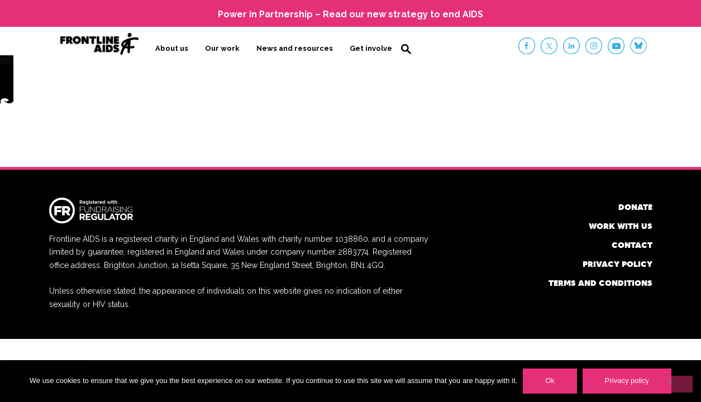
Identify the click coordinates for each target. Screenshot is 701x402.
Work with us (620, 225)
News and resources (294, 48)
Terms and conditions (600, 282)
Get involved (373, 48)
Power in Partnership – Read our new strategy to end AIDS (350, 14)
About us (171, 48)
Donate (635, 206)
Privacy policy (617, 263)
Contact (632, 244)
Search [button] (406, 49)
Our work (222, 48)
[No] (670, 384)
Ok (550, 380)
